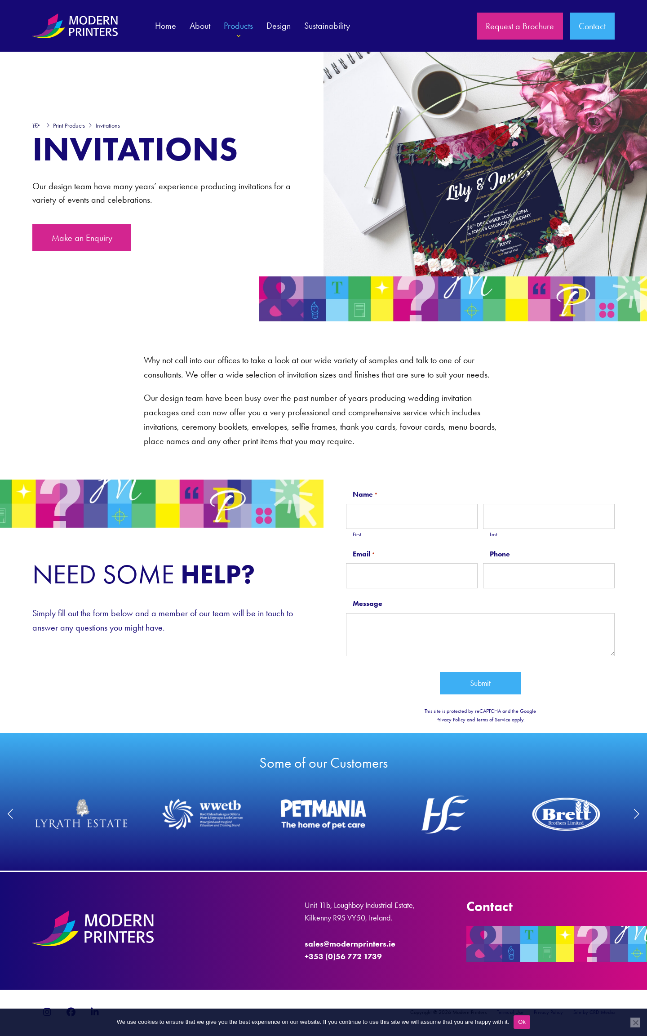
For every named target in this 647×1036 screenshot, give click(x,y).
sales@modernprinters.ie (350, 944)
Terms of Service (493, 719)
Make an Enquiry (82, 237)
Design (278, 25)
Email (364, 555)
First (357, 534)
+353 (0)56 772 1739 (343, 956)
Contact (592, 26)
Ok (522, 1021)
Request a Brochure (520, 26)
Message (367, 603)
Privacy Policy (450, 719)
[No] (635, 1022)
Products (238, 31)
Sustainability (327, 25)
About (200, 25)
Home (165, 25)
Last (493, 534)
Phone (500, 554)
